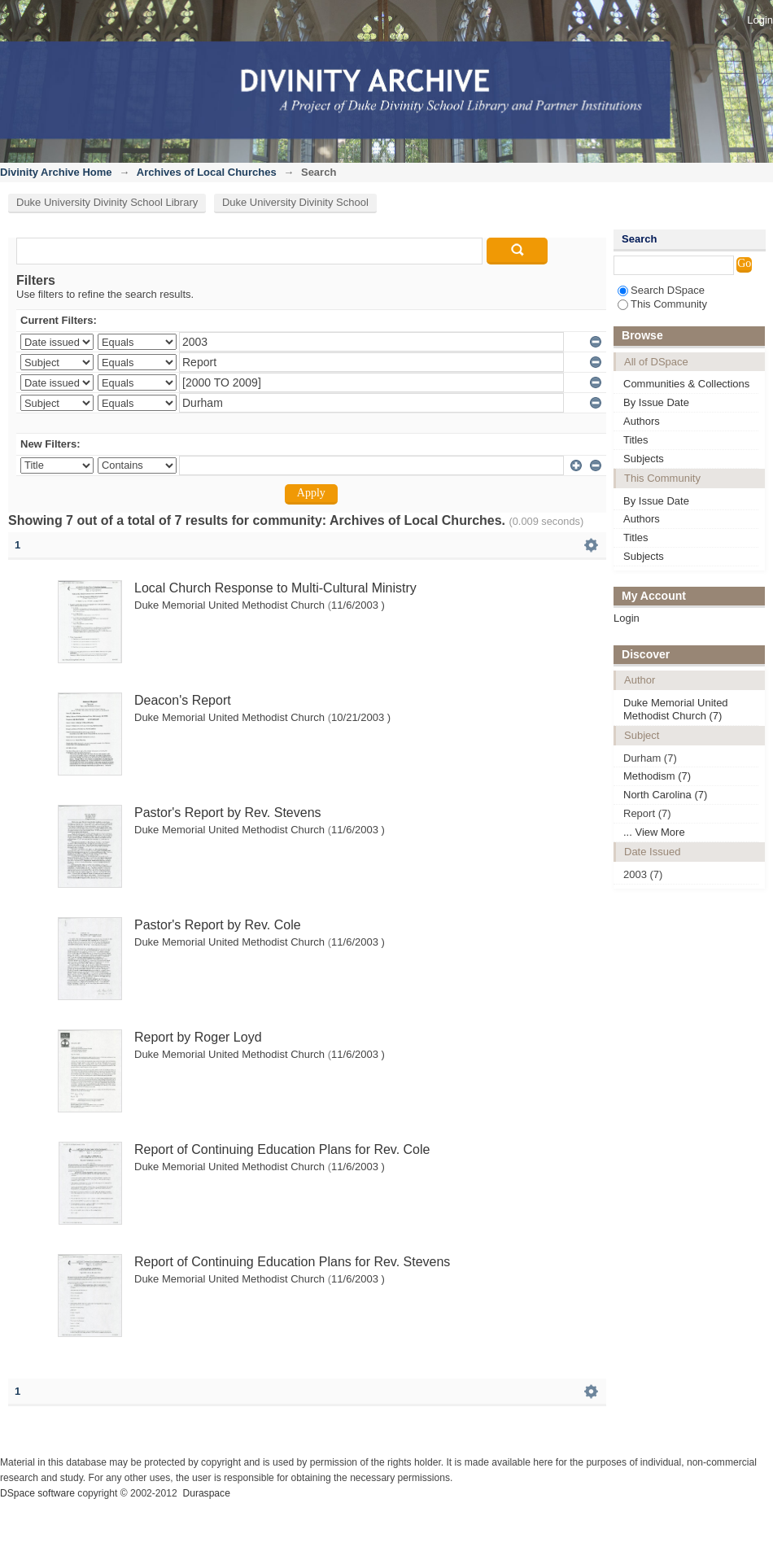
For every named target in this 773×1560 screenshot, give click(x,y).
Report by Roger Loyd (198, 1037)
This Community (662, 304)
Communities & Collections (686, 384)
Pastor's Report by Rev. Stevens (227, 812)
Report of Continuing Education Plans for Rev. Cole (282, 1149)
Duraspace (205, 1493)
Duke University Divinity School (295, 202)
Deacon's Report (182, 700)
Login (760, 20)
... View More (654, 832)
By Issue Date (656, 402)
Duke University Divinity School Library (107, 202)
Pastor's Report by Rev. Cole (217, 925)
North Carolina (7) (665, 795)
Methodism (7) (657, 776)
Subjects (643, 458)
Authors (641, 421)
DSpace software (37, 1493)
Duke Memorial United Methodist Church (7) (675, 709)
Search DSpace (661, 290)
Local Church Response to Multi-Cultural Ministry (275, 588)
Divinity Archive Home (56, 172)
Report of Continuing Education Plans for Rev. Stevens (292, 1262)
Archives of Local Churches (207, 172)
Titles (636, 440)
